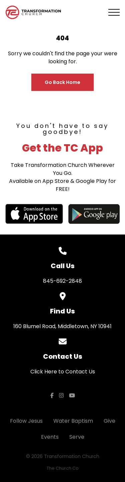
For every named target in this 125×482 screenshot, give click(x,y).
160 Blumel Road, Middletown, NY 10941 (62, 326)
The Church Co (63, 468)
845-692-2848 (62, 281)
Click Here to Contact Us (62, 371)
